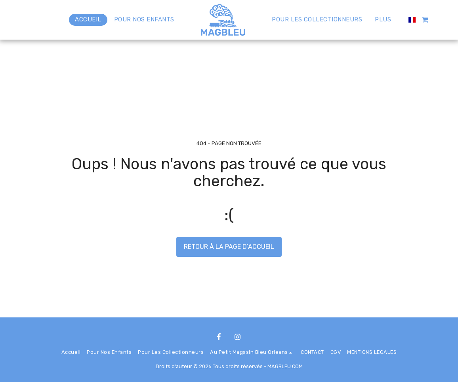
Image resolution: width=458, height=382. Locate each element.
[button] (425, 19)
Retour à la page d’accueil (229, 246)
